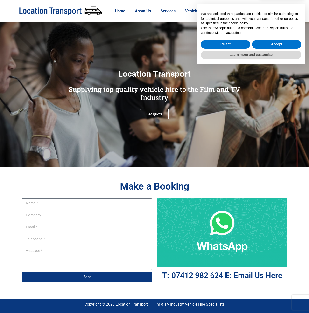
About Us (143, 11)
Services (168, 11)
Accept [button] (276, 289)
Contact (243, 11)
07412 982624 (272, 11)
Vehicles (192, 11)
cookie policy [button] (238, 268)
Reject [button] (225, 289)
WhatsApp (218, 11)
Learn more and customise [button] (251, 300)
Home (120, 11)
